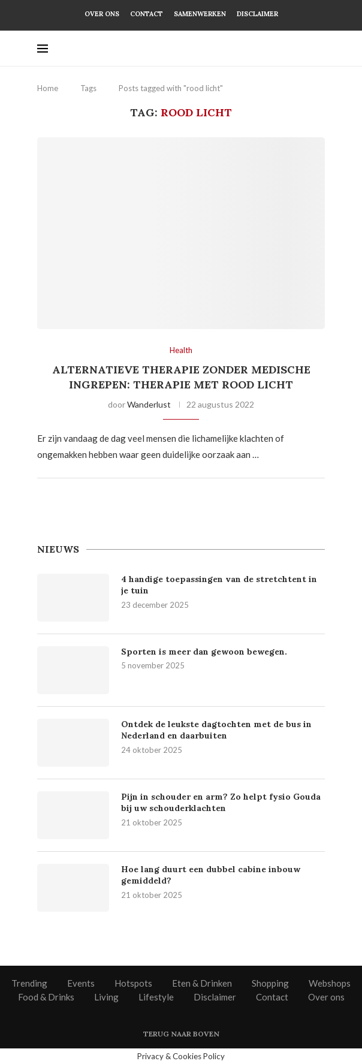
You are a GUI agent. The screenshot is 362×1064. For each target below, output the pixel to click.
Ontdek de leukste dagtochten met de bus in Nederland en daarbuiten (216, 730)
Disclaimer (257, 14)
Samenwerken (200, 14)
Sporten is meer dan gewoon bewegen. (205, 651)
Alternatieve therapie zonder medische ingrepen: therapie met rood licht (181, 377)
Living (106, 996)
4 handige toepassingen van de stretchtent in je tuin (219, 585)
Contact (146, 14)
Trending (29, 983)
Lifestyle (156, 996)
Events (81, 983)
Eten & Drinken (202, 983)
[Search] (319, 48)
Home (47, 88)
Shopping (270, 983)
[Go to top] (181, 1032)
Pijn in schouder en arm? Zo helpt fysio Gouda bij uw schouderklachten (221, 802)
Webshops (330, 983)
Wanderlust (149, 404)
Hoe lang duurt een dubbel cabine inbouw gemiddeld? (210, 875)
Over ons (102, 14)
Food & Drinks (46, 996)
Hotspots (133, 983)
